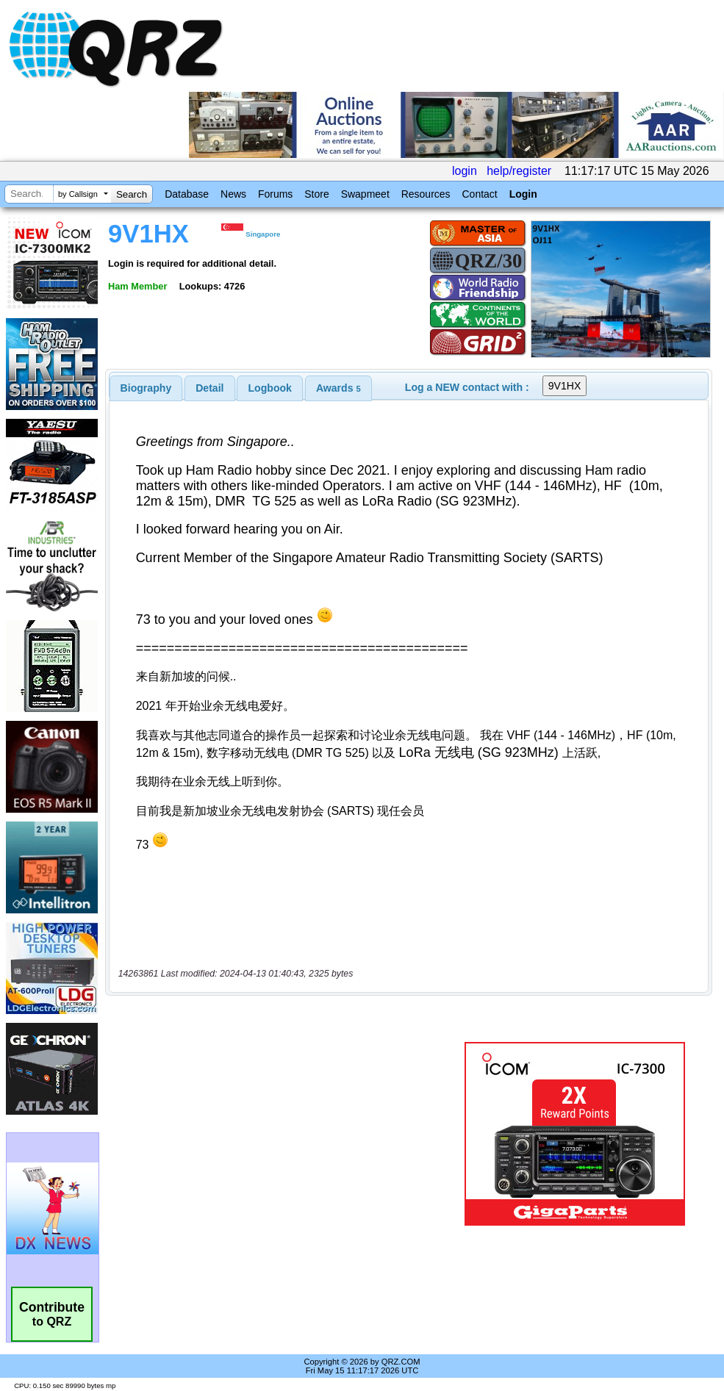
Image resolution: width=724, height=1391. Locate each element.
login (464, 171)
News (233, 194)
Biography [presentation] (146, 388)
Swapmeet (365, 194)
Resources (426, 194)
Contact (479, 194)
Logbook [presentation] (270, 388)
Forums (275, 194)
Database (187, 194)
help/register (519, 171)
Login (523, 194)
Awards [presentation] (338, 388)
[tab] (146, 387)
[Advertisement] (283, 1085)
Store (316, 194)
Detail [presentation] (209, 388)
